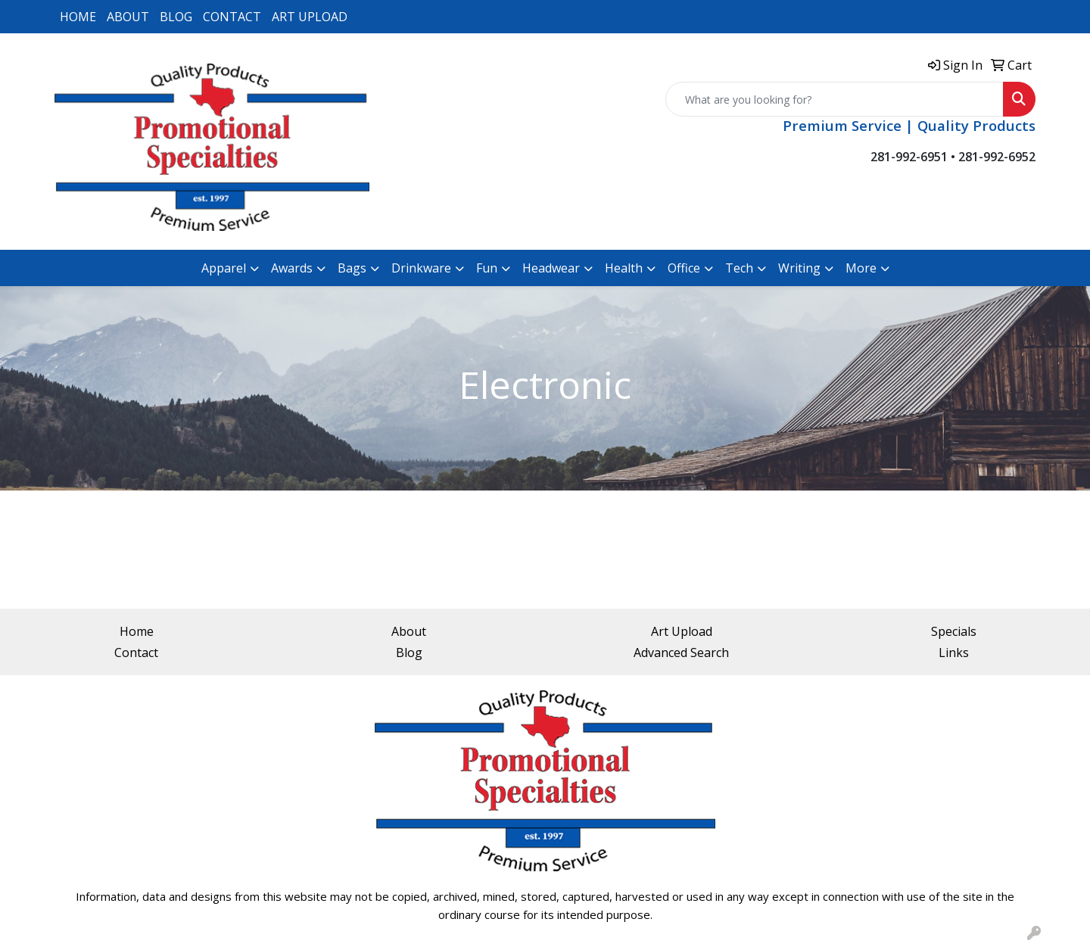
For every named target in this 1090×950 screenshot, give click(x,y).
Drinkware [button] (421, 268)
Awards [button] (292, 268)
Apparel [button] (223, 268)
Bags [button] (352, 268)
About (408, 631)
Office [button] (684, 268)
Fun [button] (486, 268)
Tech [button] (739, 268)
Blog (409, 652)
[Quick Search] (834, 99)
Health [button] (624, 268)
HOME (78, 16)
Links (954, 652)
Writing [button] (799, 268)
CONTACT (232, 16)
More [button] (861, 268)
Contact (136, 652)
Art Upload (681, 631)
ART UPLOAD (309, 16)
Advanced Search (681, 652)
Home (137, 631)
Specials (953, 631)
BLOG (176, 16)
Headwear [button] (551, 268)
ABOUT (128, 16)
